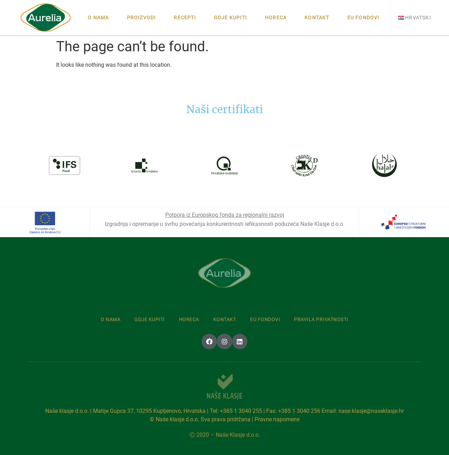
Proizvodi (141, 17)
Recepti (185, 17)
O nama (98, 17)
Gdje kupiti (230, 17)
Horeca (276, 17)
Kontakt (316, 17)
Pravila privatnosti (321, 319)
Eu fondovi (363, 17)
